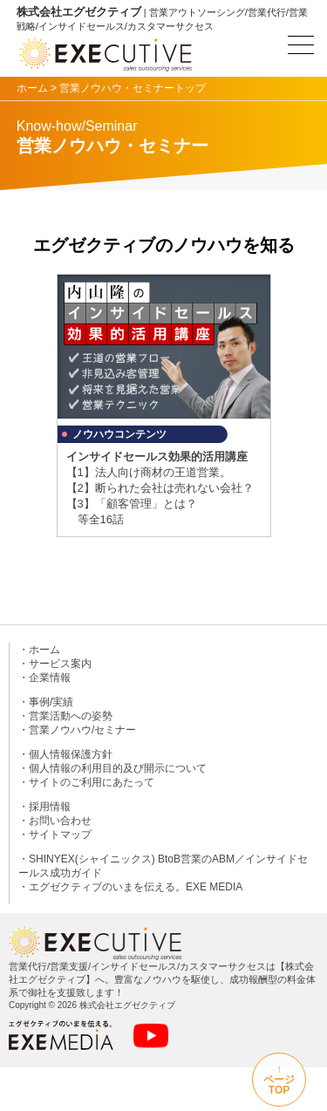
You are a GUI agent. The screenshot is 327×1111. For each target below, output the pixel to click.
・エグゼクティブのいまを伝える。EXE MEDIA (130, 887)
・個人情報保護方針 (65, 754)
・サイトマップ (55, 834)
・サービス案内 (55, 664)
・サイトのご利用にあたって (86, 782)
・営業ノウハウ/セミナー (77, 730)
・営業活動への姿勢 (65, 716)
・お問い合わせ (55, 821)
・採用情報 (44, 807)
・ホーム (39, 650)
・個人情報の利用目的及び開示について (112, 768)
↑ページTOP (279, 1079)
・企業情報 (44, 677)
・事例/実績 (45, 702)
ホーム (32, 88)
